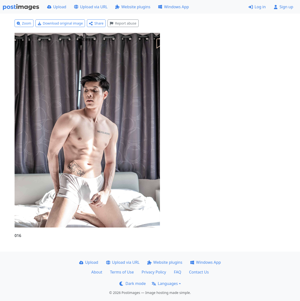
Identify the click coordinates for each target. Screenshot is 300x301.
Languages (165, 283)
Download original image (60, 23)
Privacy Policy (154, 272)
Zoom (24, 23)
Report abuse (123, 23)
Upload (56, 6)
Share (96, 23)
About (96, 272)
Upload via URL (91, 6)
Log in (257, 6)
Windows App (173, 6)
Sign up (283, 6)
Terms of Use (122, 272)
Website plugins (132, 6)
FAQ (177, 272)
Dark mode (132, 283)
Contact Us (199, 272)
